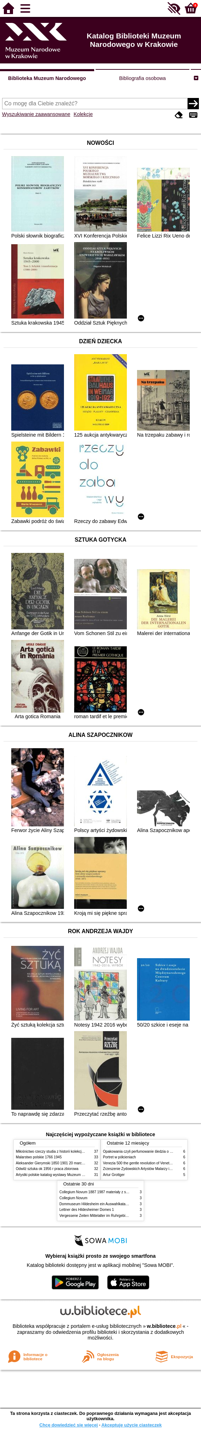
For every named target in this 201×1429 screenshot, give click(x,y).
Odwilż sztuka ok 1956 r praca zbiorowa (47, 1169)
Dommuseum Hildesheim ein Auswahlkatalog (94, 1204)
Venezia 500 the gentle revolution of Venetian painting (145, 1163)
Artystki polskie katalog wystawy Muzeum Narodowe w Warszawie (67, 1175)
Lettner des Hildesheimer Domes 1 (86, 1210)
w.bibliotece (164, 1326)
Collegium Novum (73, 1198)
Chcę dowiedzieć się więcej (68, 1425)
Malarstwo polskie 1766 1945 (39, 1157)
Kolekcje (83, 114)
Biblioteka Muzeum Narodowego (47, 78)
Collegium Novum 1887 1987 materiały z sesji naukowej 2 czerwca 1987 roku (120, 1192)
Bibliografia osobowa (142, 78)
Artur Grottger (114, 1175)
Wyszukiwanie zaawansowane (36, 114)
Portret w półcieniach (119, 1157)
